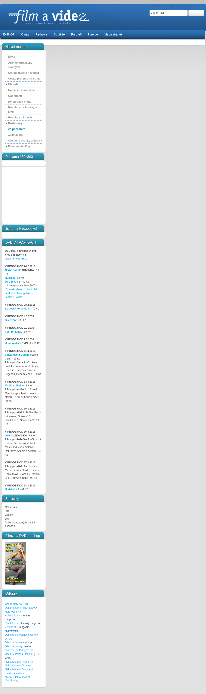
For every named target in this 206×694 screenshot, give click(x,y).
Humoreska (12, 343)
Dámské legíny (14, 642)
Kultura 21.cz (12, 615)
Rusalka (10, 277)
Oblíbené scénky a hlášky (25, 140)
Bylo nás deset (14, 289)
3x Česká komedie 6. (17, 308)
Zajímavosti (16, 134)
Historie (13, 84)
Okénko (9, 435)
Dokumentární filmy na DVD (21, 607)
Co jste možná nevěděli (23, 72)
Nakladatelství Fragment (19, 669)
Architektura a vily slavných (20, 65)
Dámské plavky (13, 646)
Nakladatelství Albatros (18, 665)
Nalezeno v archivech (22, 90)
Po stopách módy (19, 101)
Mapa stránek (113, 34)
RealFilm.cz (11, 623)
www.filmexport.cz (16, 258)
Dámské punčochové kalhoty (21, 634)
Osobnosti (15, 95)
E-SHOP (9, 34)
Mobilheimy (11, 680)
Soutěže (59, 34)
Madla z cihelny (14, 385)
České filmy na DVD (16, 604)
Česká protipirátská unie (24, 78)
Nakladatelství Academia (19, 661)
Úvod (11, 57)
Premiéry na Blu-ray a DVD (22, 109)
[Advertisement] (18, 195)
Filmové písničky (19, 146)
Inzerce (93, 34)
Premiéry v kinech (20, 117)
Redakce (41, 34)
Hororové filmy (13, 611)
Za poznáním (16, 129)
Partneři (76, 34)
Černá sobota (13, 270)
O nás (25, 34)
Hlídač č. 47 (12, 489)
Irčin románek (13, 331)
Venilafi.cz (10, 627)
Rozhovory (15, 123)
